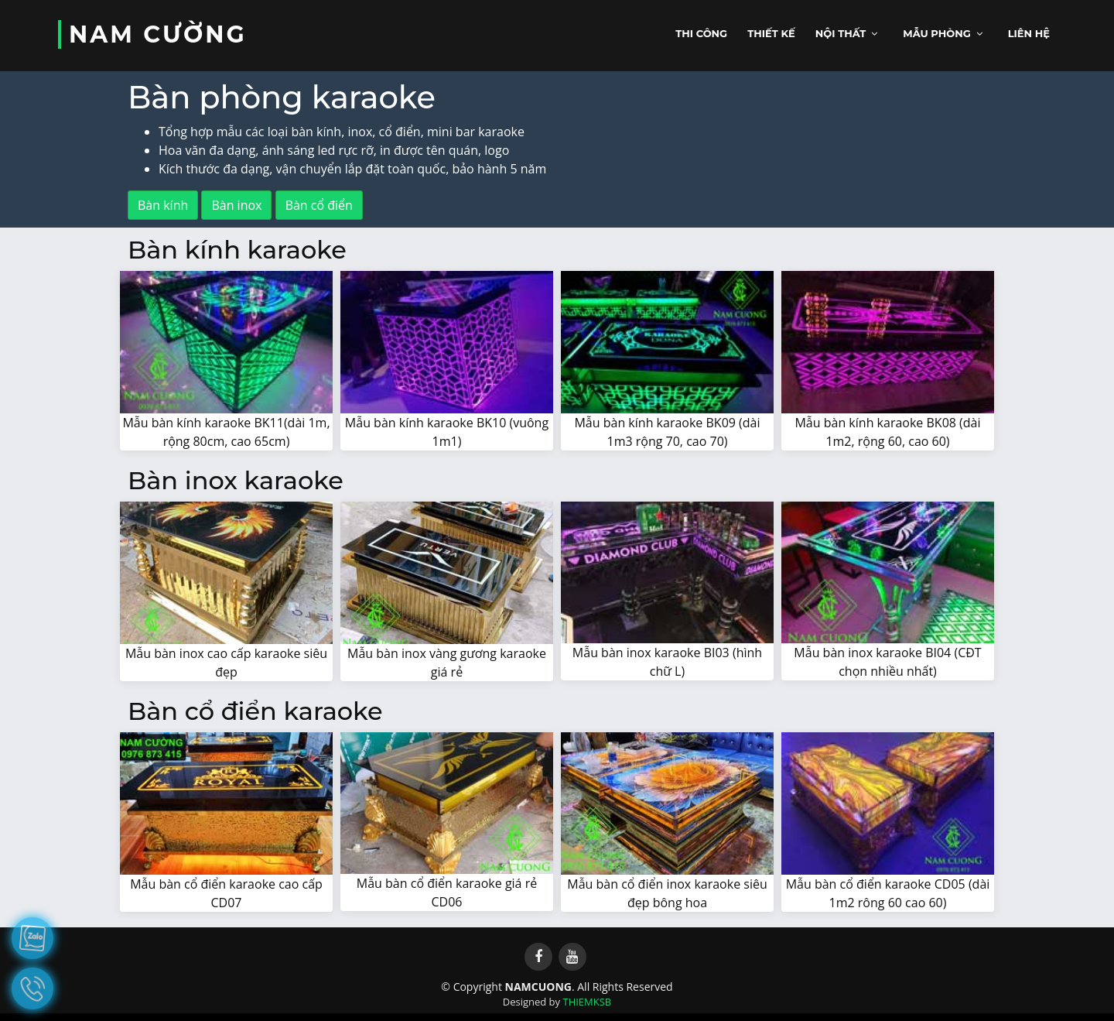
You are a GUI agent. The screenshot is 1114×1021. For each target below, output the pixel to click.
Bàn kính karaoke (237, 250)
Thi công (701, 33)
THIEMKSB (586, 1002)
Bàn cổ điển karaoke (255, 711)
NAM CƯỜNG (158, 34)
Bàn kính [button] (163, 205)
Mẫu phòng (937, 33)
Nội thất (840, 33)
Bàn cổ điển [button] (319, 205)
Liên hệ (1029, 33)
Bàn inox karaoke (235, 480)
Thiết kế (771, 33)
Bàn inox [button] (236, 205)
